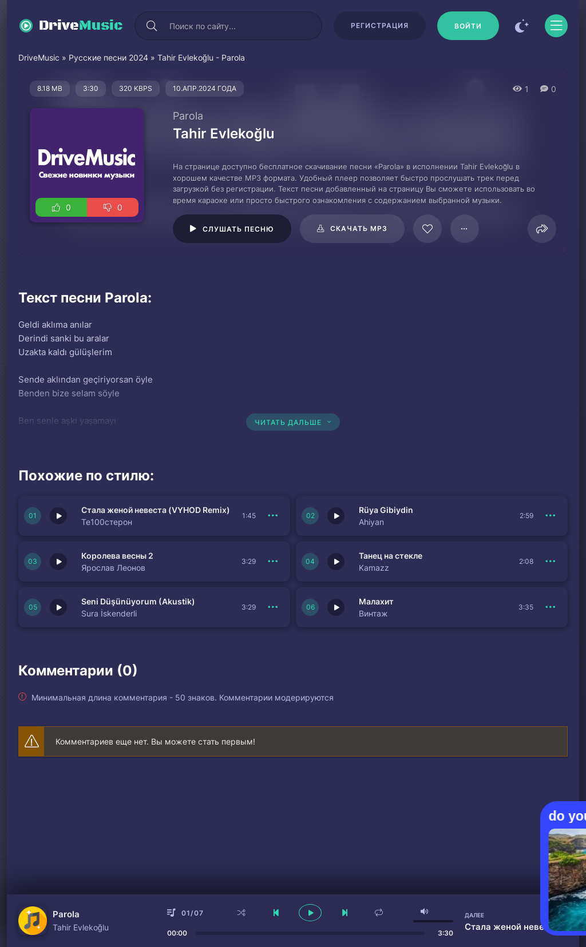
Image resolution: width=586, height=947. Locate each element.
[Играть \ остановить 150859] (335, 607)
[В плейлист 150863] (550, 515)
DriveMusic (39, 57)
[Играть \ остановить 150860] (58, 607)
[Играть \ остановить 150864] (58, 516)
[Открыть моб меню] (556, 25)
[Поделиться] (542, 228)
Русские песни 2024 (108, 57)
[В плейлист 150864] (273, 515)
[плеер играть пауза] (310, 912)
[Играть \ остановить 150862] (58, 561)
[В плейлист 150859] (550, 607)
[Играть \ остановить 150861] (335, 561)
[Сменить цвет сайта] (521, 25)
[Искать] (151, 25)
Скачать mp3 (358, 228)
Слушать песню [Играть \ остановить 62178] (238, 229)
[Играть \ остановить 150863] (335, 516)
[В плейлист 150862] (273, 561)
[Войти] (468, 25)
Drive (81, 25)
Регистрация (380, 25)
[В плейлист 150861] (550, 561)
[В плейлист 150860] (273, 607)
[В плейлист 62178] (464, 228)
